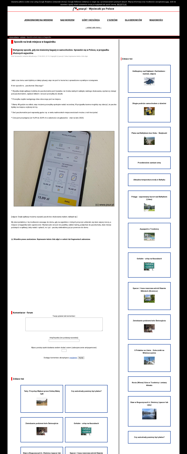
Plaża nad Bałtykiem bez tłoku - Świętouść (149, 138)
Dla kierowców (133, 20)
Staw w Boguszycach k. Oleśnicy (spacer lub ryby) (149, 410)
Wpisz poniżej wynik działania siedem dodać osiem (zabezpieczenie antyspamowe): (64, 348)
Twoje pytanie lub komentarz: (64, 316)
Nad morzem (67, 20)
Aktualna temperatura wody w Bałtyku (149, 180)
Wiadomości (156, 20)
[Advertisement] (65, 72)
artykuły (22, 37)
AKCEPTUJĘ (122, 4)
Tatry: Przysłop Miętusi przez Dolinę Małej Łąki (42, 398)
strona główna (14, 37)
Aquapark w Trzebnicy (149, 234)
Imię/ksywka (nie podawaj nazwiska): (64, 338)
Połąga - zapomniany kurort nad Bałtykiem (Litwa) (149, 203)
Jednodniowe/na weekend (38, 20)
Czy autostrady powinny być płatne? (86, 391)
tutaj (167, 2)
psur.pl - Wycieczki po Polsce (93, 8)
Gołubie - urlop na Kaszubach (86, 428)
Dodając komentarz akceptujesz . (60, 358)
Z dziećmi (112, 20)
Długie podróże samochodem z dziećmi (149, 108)
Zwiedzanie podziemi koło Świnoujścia (41, 428)
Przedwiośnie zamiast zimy (149, 163)
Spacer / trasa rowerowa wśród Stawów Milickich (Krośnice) (149, 295)
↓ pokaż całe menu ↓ (94, 27)
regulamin (73, 358)
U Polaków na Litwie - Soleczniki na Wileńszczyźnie (149, 357)
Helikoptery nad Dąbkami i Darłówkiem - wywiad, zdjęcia (149, 78)
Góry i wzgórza (91, 20)
